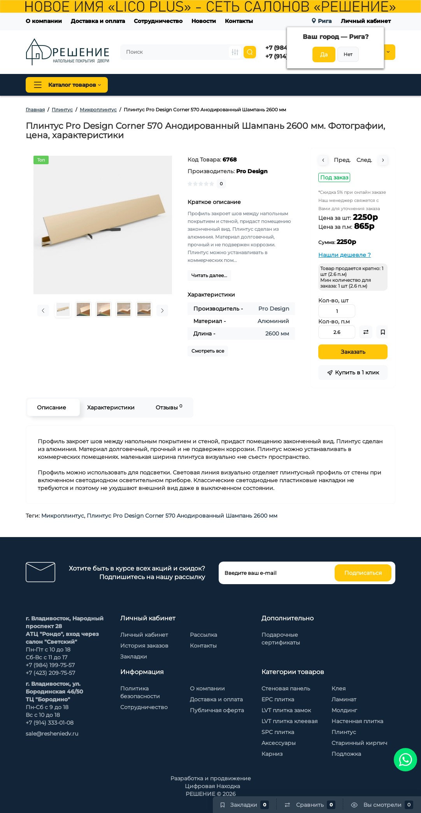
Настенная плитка (357, 721)
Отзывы (169, 407)
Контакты (239, 21)
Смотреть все (207, 351)
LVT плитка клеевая (289, 721)
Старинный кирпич (359, 742)
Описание (51, 407)
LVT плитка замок (286, 710)
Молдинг (344, 710)
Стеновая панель (245, 84)
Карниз (271, 753)
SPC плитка (277, 732)
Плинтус (202, 84)
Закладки (133, 656)
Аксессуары (278, 742)
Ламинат (344, 699)
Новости (203, 21)
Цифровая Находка (212, 786)
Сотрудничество (158, 21)
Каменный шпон (369, 84)
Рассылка (203, 634)
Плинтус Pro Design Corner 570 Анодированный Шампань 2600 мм (182, 515)
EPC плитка (277, 699)
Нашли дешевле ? (344, 254)
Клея (339, 688)
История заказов (144, 645)
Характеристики (111, 407)
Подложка (346, 753)
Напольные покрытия (151, 84)
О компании (44, 21)
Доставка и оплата (98, 21)
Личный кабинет (366, 21)
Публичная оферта (217, 710)
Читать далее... (209, 275)
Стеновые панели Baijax (307, 84)
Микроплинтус (62, 515)
